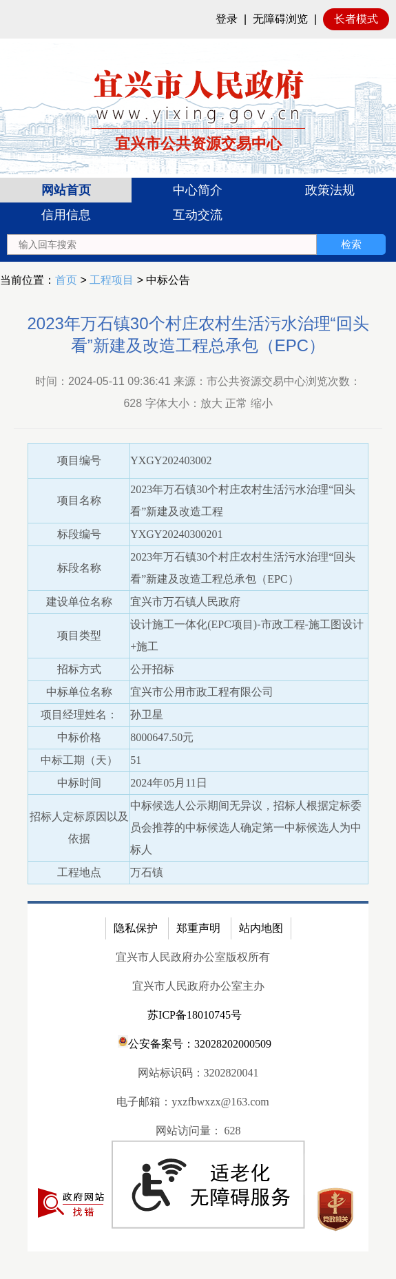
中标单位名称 (79, 692)
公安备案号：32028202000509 (194, 1042)
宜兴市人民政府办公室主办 (198, 986)
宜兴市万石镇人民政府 (185, 601)
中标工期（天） (79, 760)
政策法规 (330, 190)
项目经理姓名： (79, 714)
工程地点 (79, 872)
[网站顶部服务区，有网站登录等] (198, 19)
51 (135, 760)
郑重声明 (198, 928)
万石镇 (146, 872)
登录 (227, 19)
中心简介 (197, 190)
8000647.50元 (162, 737)
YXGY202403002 (170, 460)
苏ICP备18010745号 (194, 1015)
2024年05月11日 (168, 783)
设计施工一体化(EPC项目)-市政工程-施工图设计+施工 (247, 635)
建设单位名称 (79, 601)
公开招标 (152, 669)
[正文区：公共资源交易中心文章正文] (198, 789)
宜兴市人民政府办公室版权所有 (193, 957)
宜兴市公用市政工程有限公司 (201, 692)
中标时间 (79, 783)
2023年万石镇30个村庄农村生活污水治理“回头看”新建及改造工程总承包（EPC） (197, 334)
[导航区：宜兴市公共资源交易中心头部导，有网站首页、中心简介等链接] (198, 220)
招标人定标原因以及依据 (79, 827)
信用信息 (66, 215)
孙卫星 (146, 714)
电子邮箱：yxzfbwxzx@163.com (192, 1102)
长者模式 (356, 19)
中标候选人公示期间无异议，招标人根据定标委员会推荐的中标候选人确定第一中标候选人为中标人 (246, 827)
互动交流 (197, 215)
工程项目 (112, 280)
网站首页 (66, 190)
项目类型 (79, 635)
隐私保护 (136, 928)
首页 (66, 280)
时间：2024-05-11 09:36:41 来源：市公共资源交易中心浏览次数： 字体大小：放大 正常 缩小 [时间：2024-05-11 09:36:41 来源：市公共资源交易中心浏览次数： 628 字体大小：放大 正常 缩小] (198, 392)
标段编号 (79, 534)
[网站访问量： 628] (198, 1131)
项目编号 (79, 460)
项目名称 (79, 500)
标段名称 (79, 568)
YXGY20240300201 (176, 534)
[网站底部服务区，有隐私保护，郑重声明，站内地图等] (198, 1076)
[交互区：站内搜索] (196, 244)
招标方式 (79, 669)
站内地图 (261, 928)
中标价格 (79, 737)
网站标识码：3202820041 (198, 1073)
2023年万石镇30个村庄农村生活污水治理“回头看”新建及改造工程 (242, 500)
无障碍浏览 (280, 19)
